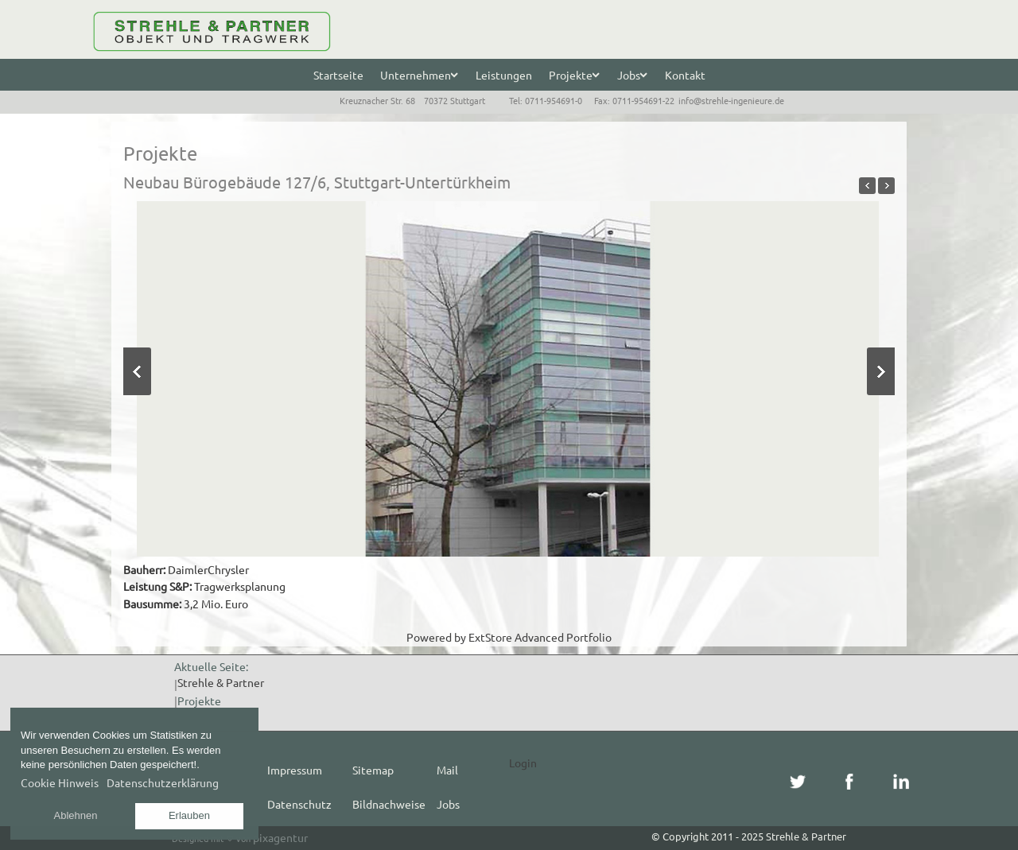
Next (881, 371)
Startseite (338, 75)
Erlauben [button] (189, 815)
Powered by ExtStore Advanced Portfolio (509, 637)
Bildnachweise (386, 804)
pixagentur (280, 837)
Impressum (294, 770)
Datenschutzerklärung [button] (163, 782)
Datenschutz (299, 804)
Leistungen (504, 75)
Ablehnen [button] (76, 815)
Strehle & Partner (220, 682)
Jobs (448, 804)
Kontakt (685, 75)
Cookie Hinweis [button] (60, 782)
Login (523, 762)
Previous (137, 371)
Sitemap (373, 770)
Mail (447, 770)
